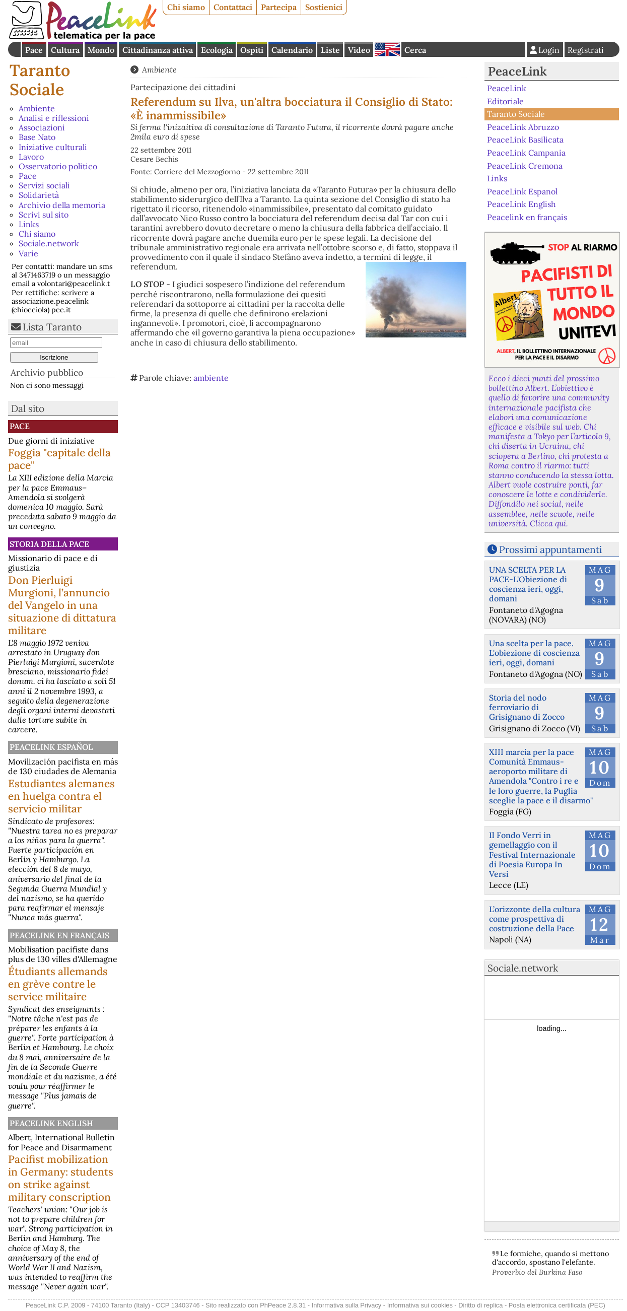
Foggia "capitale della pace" (59, 459)
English (387, 49)
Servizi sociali (44, 185)
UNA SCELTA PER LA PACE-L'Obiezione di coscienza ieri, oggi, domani (528, 584)
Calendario (292, 50)
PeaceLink (517, 71)
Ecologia (217, 50)
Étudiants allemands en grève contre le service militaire (58, 983)
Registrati (586, 50)
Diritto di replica (480, 1305)
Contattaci (233, 7)
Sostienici (323, 7)
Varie (28, 253)
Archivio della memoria (62, 205)
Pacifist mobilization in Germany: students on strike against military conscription (60, 1178)
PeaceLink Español (51, 747)
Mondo (101, 50)
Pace (34, 50)
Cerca (415, 50)
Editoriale (505, 101)
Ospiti (251, 50)
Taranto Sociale (40, 80)
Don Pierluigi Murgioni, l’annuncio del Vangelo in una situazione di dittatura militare (62, 605)
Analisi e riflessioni (54, 118)
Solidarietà (39, 195)
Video (359, 50)
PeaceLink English (51, 1123)
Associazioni (42, 127)
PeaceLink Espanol (522, 191)
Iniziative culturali (53, 147)
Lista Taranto (52, 327)
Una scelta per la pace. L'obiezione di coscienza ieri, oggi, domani (534, 652)
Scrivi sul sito (43, 215)
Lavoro (31, 157)
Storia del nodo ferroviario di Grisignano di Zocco (527, 707)
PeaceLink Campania (526, 153)
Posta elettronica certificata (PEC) (557, 1305)
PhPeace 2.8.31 (283, 1305)
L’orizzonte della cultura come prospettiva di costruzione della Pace (534, 918)
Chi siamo (186, 7)
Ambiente (37, 108)
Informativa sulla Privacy (347, 1305)
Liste (330, 50)
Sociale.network (49, 243)
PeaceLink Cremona (525, 165)
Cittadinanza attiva (157, 50)
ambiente (211, 378)
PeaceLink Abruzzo (523, 127)
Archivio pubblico (47, 372)
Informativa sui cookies (420, 1305)
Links (29, 224)
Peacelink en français (59, 935)
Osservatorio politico (58, 166)
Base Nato (37, 137)
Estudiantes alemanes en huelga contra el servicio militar (61, 796)
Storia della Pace (49, 544)
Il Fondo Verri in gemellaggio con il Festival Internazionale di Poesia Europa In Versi (532, 854)
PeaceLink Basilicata (525, 139)
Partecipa (279, 7)
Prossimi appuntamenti (550, 549)
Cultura (65, 50)
